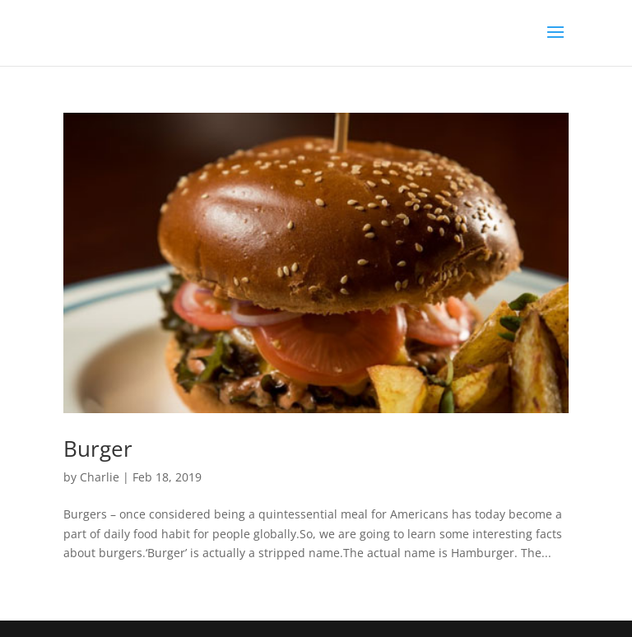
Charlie (99, 477)
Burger (97, 448)
